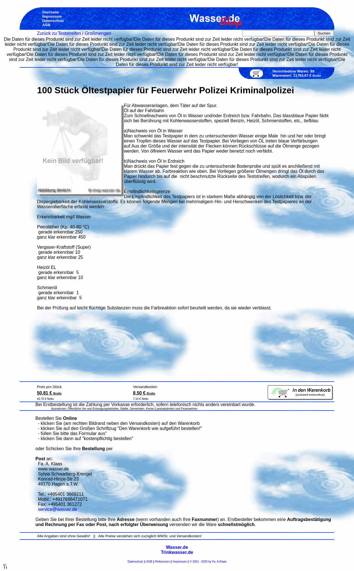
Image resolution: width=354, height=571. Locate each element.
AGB (149, 561)
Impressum (179, 561)
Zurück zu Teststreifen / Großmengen (74, 33)
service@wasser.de (57, 509)
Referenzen (162, 561)
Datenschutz (135, 561)
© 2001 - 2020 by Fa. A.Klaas (208, 561)
